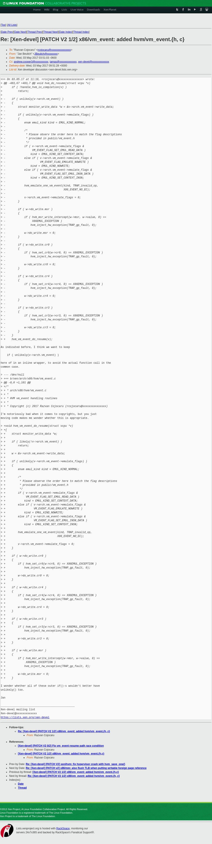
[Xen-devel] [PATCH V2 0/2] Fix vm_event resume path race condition (61, 745)
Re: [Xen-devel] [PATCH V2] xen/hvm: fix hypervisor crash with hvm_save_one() (75, 764)
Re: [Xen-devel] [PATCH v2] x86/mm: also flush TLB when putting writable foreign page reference (86, 768)
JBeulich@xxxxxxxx (46, 53)
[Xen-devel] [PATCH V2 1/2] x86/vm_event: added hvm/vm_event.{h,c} (61, 753)
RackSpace (63, 828)
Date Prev (7, 31)
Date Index (65, 31)
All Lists (12, 24)
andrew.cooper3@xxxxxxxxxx (31, 61)
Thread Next (50, 31)
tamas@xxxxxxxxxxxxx (63, 61)
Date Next (20, 31)
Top (3, 24)
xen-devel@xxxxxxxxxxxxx (93, 61)
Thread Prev (34, 31)
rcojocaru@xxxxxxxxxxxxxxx (54, 49)
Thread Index (81, 31)
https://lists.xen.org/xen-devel (25, 717)
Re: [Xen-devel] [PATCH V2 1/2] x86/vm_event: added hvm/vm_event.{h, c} (64, 731)
